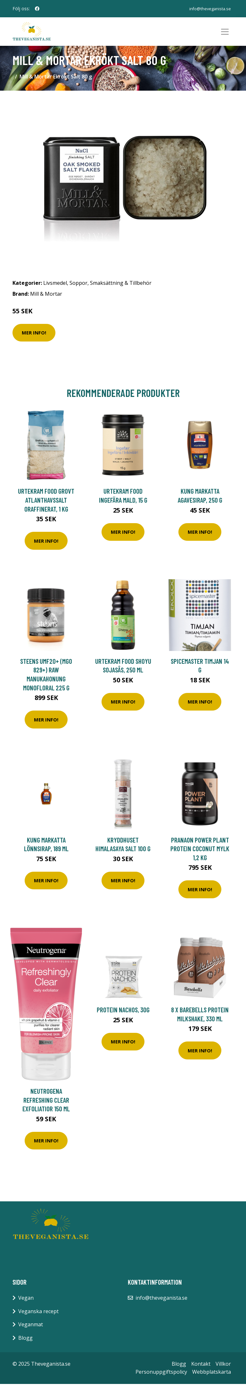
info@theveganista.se (208, 8)
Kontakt (200, 1370)
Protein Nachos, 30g (123, 1017)
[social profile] (37, 9)
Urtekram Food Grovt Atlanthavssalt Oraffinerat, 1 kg (46, 507)
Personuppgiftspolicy (161, 1379)
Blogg (25, 1345)
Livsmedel (55, 290)
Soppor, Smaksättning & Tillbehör (111, 290)
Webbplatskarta (211, 1379)
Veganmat (30, 1331)
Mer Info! (34, 340)
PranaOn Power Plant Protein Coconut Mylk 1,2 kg (199, 855)
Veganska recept (38, 1318)
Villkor (223, 1370)
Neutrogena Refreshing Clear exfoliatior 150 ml (46, 1107)
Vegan (26, 1305)
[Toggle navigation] (225, 35)
